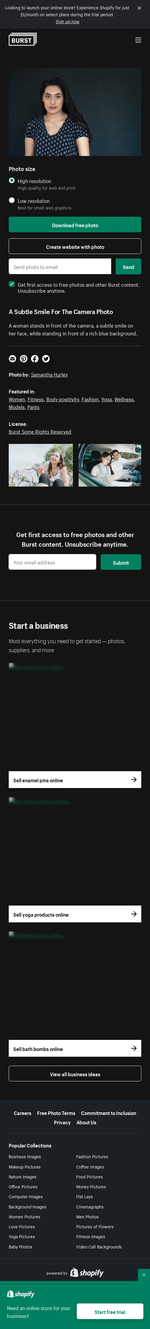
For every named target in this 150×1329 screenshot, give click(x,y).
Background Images (27, 1206)
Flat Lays (84, 1196)
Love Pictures (22, 1226)
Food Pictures (89, 1176)
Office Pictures (23, 1186)
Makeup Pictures (25, 1166)
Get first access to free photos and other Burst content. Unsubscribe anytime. (74, 287)
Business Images (25, 1156)
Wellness (124, 398)
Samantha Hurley (49, 374)
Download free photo (75, 224)
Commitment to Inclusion (108, 1112)
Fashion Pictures (92, 1156)
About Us (86, 1122)
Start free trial (110, 1311)
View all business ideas (75, 1073)
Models (17, 406)
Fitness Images (90, 1236)
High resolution (34, 180)
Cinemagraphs (90, 1206)
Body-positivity (62, 398)
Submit (121, 562)
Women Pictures (24, 1216)
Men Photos (87, 1216)
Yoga (106, 398)
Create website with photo (75, 246)
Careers (22, 1112)
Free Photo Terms (56, 1112)
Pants (33, 406)
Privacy (62, 1122)
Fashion (90, 398)
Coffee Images (90, 1166)
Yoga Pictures (22, 1236)
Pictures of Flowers (95, 1226)
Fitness (36, 398)
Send (128, 266)
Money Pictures (91, 1186)
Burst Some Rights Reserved (40, 431)
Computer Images (26, 1196)
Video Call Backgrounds (99, 1246)
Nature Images (22, 1176)
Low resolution (34, 200)
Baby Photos (20, 1246)
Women (17, 398)
